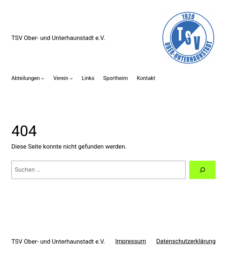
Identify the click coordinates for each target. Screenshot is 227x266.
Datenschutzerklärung (186, 241)
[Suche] (202, 170)
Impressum (130, 241)
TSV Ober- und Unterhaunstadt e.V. (58, 37)
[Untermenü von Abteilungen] (42, 78)
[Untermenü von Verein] (71, 78)
